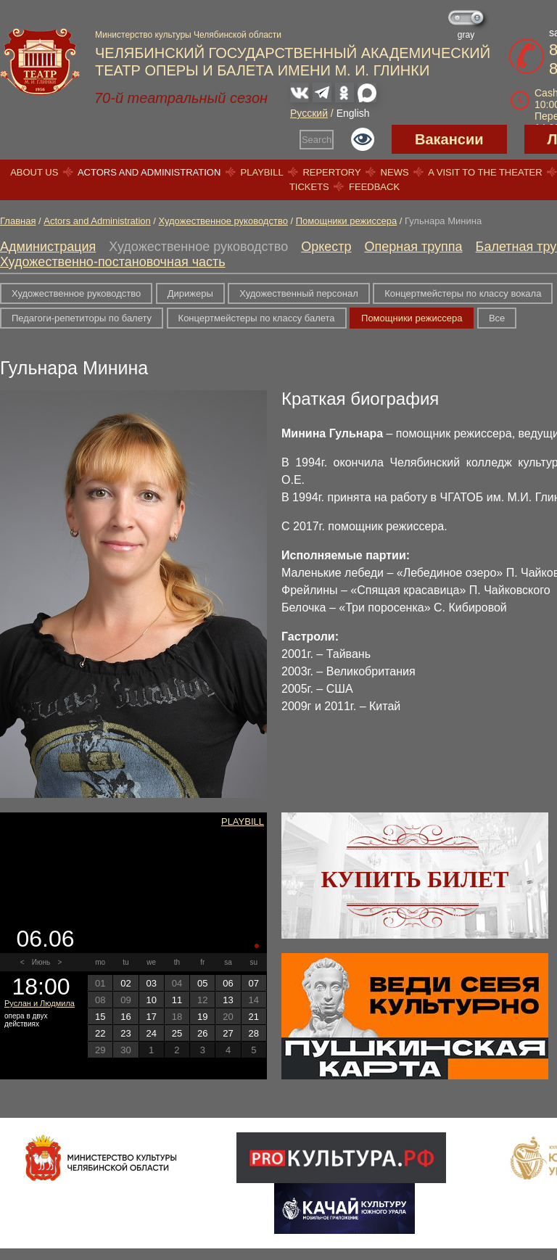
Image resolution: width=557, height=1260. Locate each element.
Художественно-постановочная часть (113, 262)
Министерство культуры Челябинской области (188, 35)
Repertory (331, 172)
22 (100, 1033)
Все (497, 318)
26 (202, 1033)
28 (254, 1033)
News (395, 172)
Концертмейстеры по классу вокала (462, 293)
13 (228, 1000)
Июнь (41, 962)
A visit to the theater (485, 172)
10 (151, 1000)
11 (177, 1000)
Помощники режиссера (346, 220)
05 (202, 983)
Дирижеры (190, 293)
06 (228, 983)
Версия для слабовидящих (362, 139)
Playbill (262, 172)
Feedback (374, 186)
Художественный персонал (298, 293)
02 (125, 983)
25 (177, 1033)
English (353, 113)
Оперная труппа (414, 246)
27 (228, 1033)
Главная (18, 220)
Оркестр (326, 246)
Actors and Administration (149, 172)
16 (125, 1016)
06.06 (45, 939)
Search (316, 139)
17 (151, 1016)
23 (125, 1033)
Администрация (48, 246)
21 (254, 1016)
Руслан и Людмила (39, 1003)
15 (100, 1016)
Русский (309, 113)
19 (202, 1016)
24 (151, 1033)
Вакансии (449, 139)
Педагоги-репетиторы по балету (82, 318)
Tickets (309, 186)
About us (34, 172)
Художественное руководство (223, 220)
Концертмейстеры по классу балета (256, 318)
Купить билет (415, 879)
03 (151, 983)
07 (254, 983)
